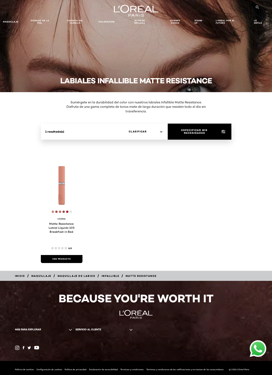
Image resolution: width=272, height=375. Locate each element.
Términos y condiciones (132, 369)
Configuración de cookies (49, 369)
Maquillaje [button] (10, 21)
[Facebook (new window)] (23, 347)
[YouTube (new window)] (36, 347)
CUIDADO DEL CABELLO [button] (75, 21)
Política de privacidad (75, 369)
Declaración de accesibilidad (103, 369)
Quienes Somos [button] (175, 21)
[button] (124, 22)
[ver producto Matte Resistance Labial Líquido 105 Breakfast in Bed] (61, 259)
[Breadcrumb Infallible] (110, 275)
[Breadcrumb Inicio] (20, 275)
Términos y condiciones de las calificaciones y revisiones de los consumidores (185, 369)
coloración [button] (106, 21)
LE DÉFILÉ (258, 21)
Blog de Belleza (139, 21)
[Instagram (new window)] (17, 348)
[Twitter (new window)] (29, 347)
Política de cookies (24, 369)
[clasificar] (145, 131)
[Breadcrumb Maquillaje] (41, 275)
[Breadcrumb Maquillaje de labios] (76, 275)
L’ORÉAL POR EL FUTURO (225, 21)
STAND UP (198, 21)
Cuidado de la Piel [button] (40, 21)
